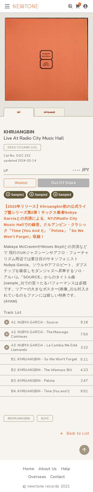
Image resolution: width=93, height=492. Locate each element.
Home (28, 469)
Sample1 (14, 194)
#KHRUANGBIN (19, 418)
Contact (57, 477)
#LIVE (45, 418)
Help (65, 469)
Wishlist (20, 183)
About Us (47, 469)
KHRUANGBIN (19, 132)
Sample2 (38, 194)
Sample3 (62, 194)
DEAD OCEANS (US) (22, 147)
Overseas (37, 477)
